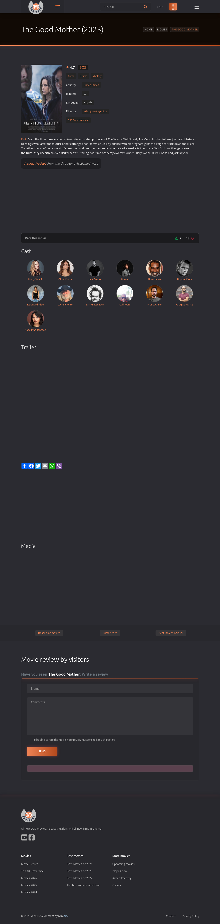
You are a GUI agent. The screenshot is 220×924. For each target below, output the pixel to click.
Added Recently (121, 878)
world (57, 148)
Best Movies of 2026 (79, 864)
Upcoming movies (123, 864)
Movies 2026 (29, 878)
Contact (171, 916)
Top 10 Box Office (32, 871)
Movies (162, 29)
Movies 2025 (29, 885)
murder (56, 144)
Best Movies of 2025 (79, 871)
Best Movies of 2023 (170, 633)
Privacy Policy (190, 916)
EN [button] (160, 7)
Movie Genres (29, 864)
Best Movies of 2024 (79, 878)
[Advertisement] (110, 200)
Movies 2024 (29, 892)
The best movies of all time (83, 885)
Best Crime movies (49, 633)
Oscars (116, 885)
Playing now (119, 871)
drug (88, 148)
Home (148, 29)
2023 (83, 67)
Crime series (110, 633)
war (70, 139)
